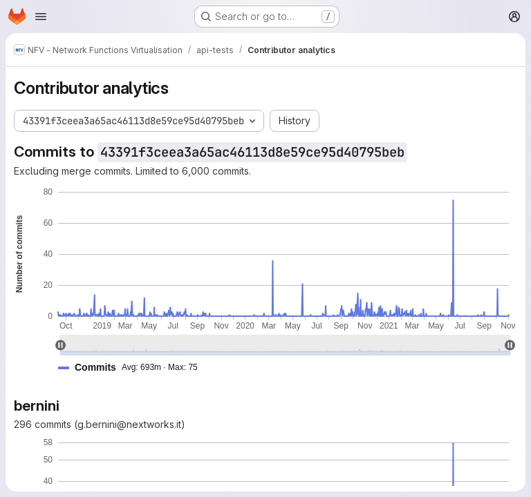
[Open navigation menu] (41, 17)
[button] (133, 367)
